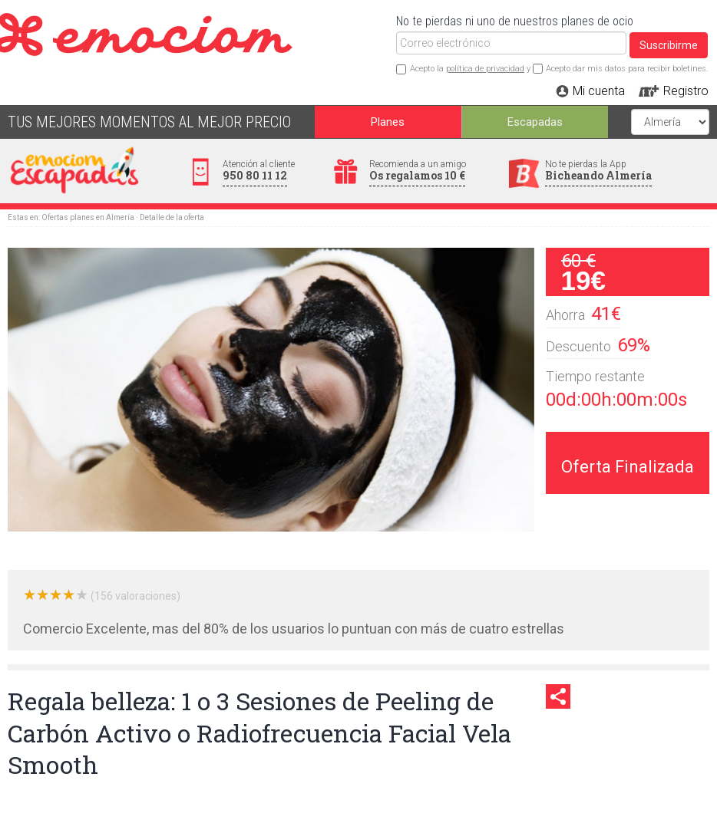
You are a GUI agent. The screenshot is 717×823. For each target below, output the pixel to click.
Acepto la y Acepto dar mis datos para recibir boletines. (559, 69)
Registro (686, 91)
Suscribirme (668, 45)
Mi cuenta (599, 91)
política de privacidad (485, 69)
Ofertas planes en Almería (87, 217)
